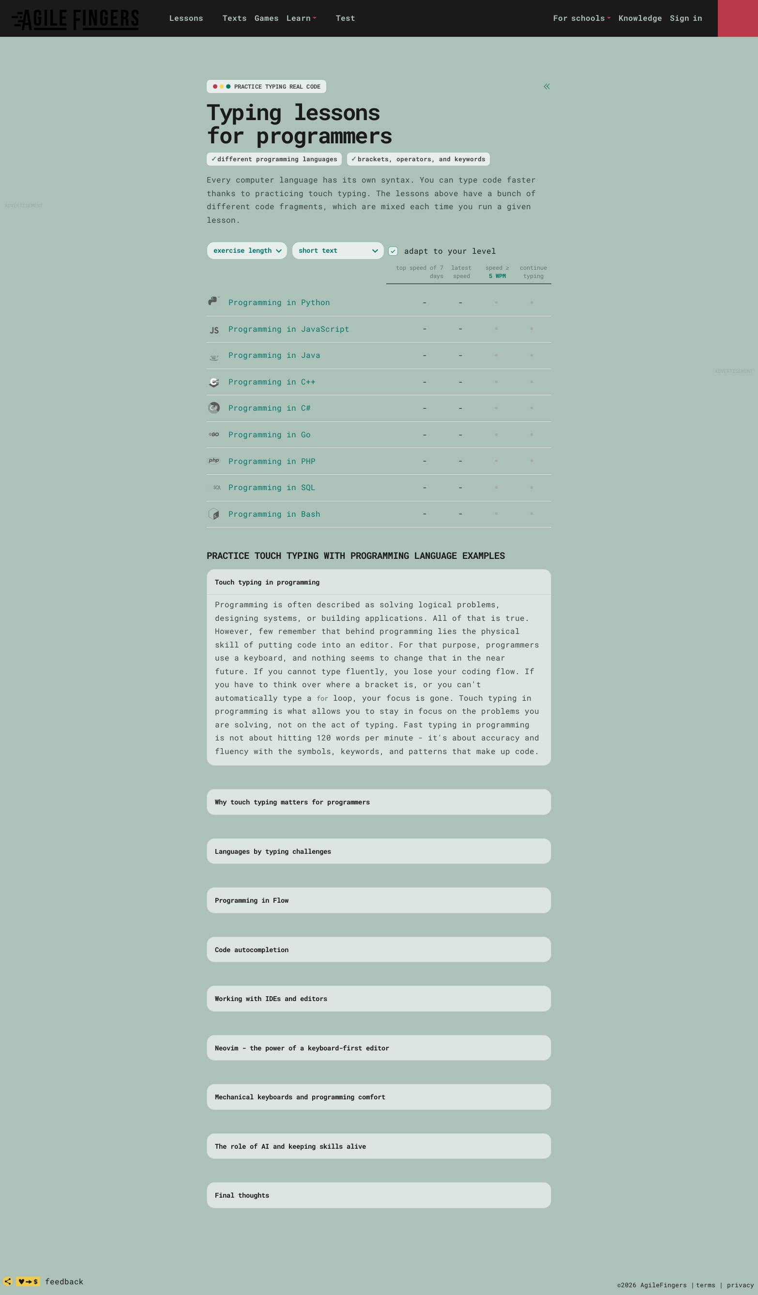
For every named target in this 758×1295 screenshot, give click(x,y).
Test (345, 18)
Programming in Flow (251, 900)
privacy (740, 1285)
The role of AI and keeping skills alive (290, 1146)
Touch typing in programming (267, 581)
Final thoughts (242, 1195)
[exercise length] (338, 251)
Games (267, 18)
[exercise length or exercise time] (247, 251)
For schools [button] (579, 18)
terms (705, 1285)
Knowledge (640, 18)
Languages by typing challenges (273, 851)
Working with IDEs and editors (271, 998)
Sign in (686, 18)
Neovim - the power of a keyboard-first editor (302, 1047)
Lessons (186, 18)
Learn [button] (299, 18)
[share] (8, 1281)
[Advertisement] (73, 140)
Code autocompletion (251, 949)
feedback (64, 1281)
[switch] (392, 251)
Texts (235, 18)
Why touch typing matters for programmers (292, 801)
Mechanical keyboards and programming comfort (300, 1096)
